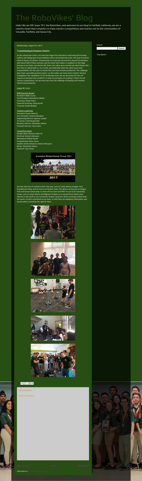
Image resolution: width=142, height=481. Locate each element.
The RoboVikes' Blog (54, 17)
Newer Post (23, 465)
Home (53, 465)
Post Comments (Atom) (38, 471)
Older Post (83, 465)
